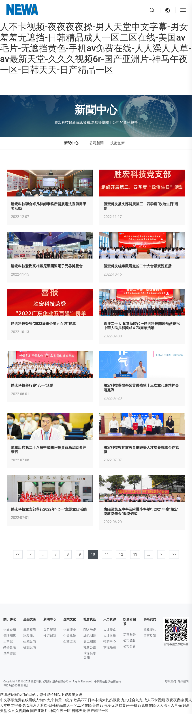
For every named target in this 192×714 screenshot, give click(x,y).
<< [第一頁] (18, 555)
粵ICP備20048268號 (15, 686)
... (43, 555)
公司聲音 (129, 641)
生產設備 (29, 642)
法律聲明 (183, 682)
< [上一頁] (31, 555)
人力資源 (109, 619)
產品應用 (29, 630)
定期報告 (129, 635)
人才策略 (109, 630)
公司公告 (129, 646)
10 (93, 555)
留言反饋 (149, 636)
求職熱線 (109, 647)
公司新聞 (96, 143)
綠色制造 (89, 636)
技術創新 (117, 143)
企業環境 (69, 642)
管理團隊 (9, 636)
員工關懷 (89, 642)
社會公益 (89, 647)
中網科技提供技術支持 (107, 682)
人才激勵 (109, 636)
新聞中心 (49, 619)
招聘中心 (109, 642)
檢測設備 (29, 647)
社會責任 (89, 619)
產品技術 (29, 619)
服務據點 (149, 630)
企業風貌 (69, 636)
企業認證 (9, 653)
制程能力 (29, 636)
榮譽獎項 (9, 647)
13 (135, 555)
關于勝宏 (9, 619)
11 (107, 555)
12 (121, 555)
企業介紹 (9, 630)
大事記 (8, 642)
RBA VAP (89, 630)
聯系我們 (149, 619)
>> (174, 555)
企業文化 (69, 619)
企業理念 (69, 630)
